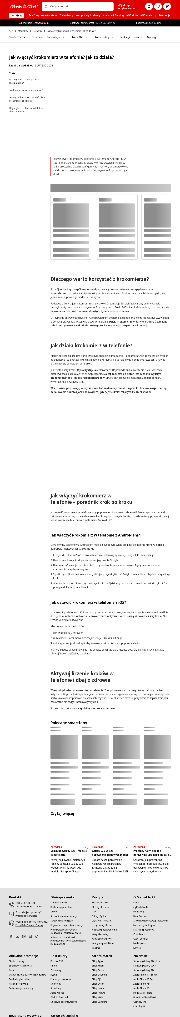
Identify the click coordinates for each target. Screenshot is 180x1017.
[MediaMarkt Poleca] (142, 992)
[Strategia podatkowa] (144, 929)
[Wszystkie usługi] (100, 934)
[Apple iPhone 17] (141, 988)
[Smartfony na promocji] (20, 965)
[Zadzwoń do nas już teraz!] (28, 906)
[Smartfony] (55, 983)
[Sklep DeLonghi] (99, 974)
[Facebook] (12, 936)
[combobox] (80, 6)
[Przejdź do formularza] (26, 915)
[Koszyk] (167, 6)
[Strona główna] (11, 31)
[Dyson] (53, 974)
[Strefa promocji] (16, 961)
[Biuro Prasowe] (140, 916)
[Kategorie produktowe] (103, 943)
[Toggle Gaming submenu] (159, 37)
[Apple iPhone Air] (141, 983)
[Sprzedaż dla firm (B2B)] (61, 920)
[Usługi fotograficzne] (102, 925)
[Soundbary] (55, 988)
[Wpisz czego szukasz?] (46, 6)
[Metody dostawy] (100, 902)
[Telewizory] (55, 970)
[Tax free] (96, 947)
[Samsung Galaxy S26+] (144, 965)
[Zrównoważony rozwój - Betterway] (150, 920)
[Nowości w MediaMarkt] (144, 997)
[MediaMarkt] (23, 6)
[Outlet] (12, 970)
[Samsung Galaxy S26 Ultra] (146, 961)
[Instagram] (25, 936)
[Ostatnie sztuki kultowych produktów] (27, 974)
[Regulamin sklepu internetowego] (66, 925)
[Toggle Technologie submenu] (63, 37)
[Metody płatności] (100, 907)
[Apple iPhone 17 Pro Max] (145, 974)
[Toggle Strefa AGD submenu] (87, 37)
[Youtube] (18, 936)
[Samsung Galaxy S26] (144, 970)
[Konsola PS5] (56, 961)
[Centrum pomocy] (58, 902)
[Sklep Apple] (98, 961)
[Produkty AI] (139, 1006)
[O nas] (136, 902)
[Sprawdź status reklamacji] (63, 916)
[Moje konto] (149, 6)
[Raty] (94, 911)
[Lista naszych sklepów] (144, 925)
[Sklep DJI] (96, 979)
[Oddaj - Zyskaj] (99, 916)
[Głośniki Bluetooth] (59, 997)
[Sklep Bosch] (98, 970)
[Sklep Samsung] (99, 1001)
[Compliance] (139, 934)
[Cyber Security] (140, 938)
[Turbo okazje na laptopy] (21, 988)
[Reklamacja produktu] (61, 907)
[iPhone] (53, 965)
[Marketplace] (139, 943)
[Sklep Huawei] (98, 992)
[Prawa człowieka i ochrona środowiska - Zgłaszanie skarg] (69, 931)
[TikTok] (38, 936)
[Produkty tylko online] (19, 979)
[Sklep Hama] (98, 988)
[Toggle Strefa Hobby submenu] (113, 37)
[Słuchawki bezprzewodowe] (63, 1001)
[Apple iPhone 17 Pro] (143, 979)
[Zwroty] (53, 911)
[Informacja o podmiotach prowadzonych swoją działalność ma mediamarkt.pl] (69, 941)
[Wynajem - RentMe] (101, 920)
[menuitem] (43, 15)
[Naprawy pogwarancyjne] (104, 929)
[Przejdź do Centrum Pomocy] (29, 925)
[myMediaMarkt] (140, 907)
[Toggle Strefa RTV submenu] (24, 37)
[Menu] (16, 15)
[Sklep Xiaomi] (98, 965)
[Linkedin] (31, 936)
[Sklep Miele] (97, 997)
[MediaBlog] (138, 911)
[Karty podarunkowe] (102, 938)
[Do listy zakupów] (158, 6)
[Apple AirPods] (57, 992)
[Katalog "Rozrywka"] (19, 983)
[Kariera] (137, 947)
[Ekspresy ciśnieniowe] (60, 979)
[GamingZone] (139, 1001)
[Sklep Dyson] (98, 983)
